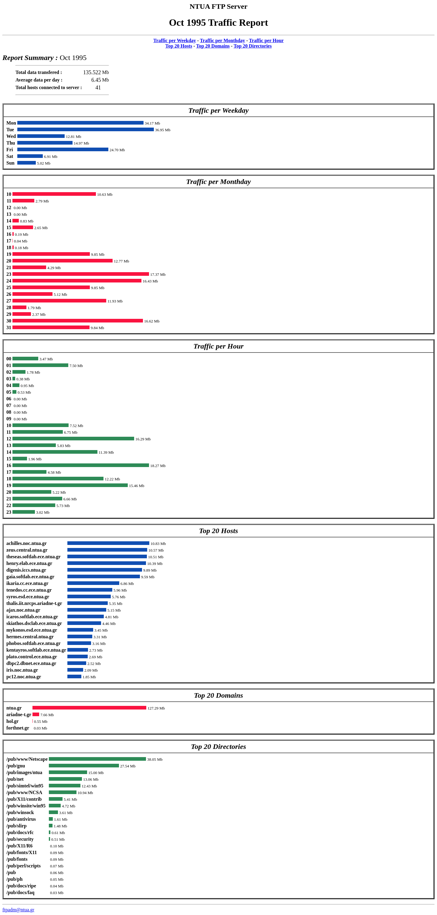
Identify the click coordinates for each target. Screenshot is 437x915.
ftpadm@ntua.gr (18, 909)
